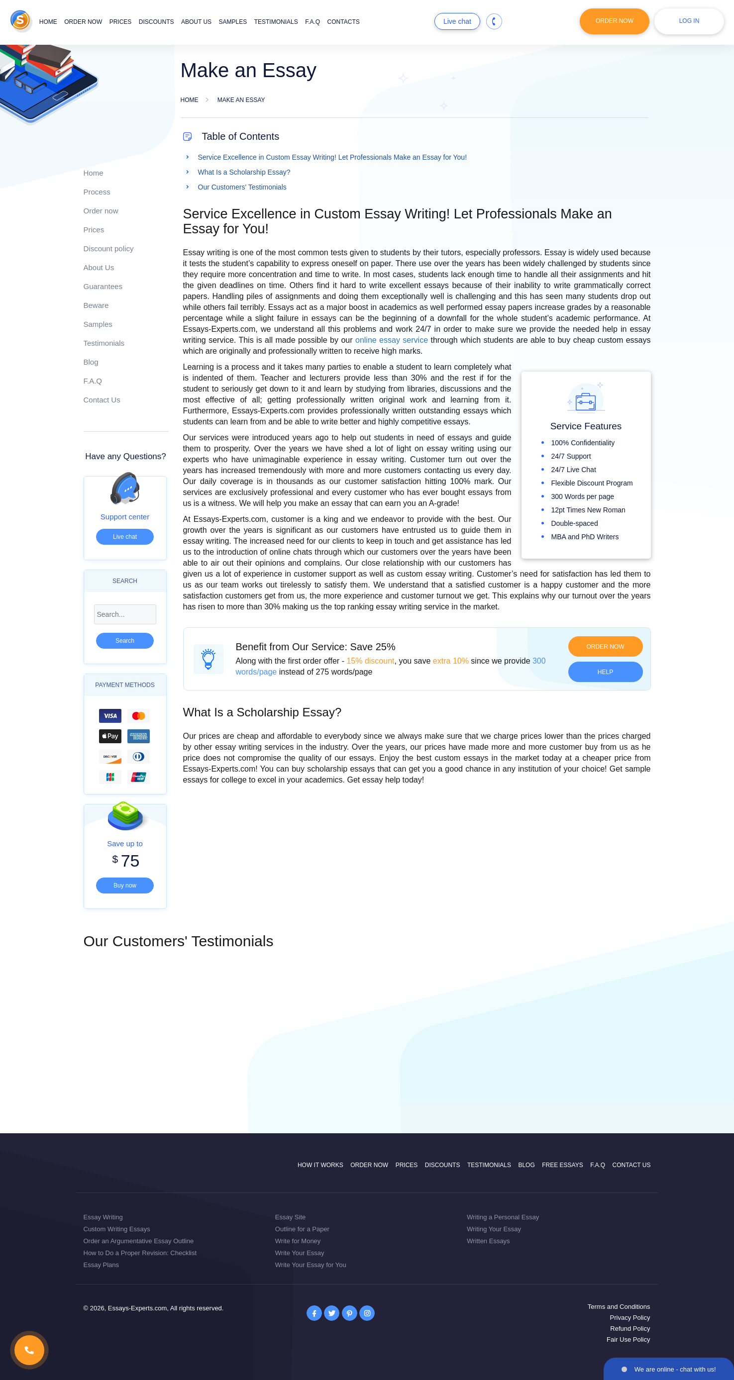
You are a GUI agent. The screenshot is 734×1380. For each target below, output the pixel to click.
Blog (91, 362)
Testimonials (276, 21)
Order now (83, 21)
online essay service (391, 340)
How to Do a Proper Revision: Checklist (140, 1253)
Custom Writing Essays (117, 1229)
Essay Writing (103, 1217)
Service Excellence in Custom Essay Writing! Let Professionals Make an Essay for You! (332, 157)
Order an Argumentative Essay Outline (139, 1241)
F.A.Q (312, 21)
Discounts (156, 21)
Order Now (614, 20)
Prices (120, 21)
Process (97, 192)
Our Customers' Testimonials (242, 187)
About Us (99, 267)
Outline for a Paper (302, 1229)
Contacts (343, 21)
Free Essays (562, 1165)
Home (48, 21)
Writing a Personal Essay (503, 1217)
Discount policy (109, 248)
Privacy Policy (630, 1317)
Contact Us (102, 399)
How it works (320, 1165)
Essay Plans (101, 1265)
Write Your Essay (299, 1253)
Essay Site (290, 1217)
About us (196, 21)
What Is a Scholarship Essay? (244, 172)
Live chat (457, 21)
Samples (233, 21)
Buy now (124, 885)
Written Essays (488, 1241)
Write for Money (298, 1241)
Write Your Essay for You (310, 1265)
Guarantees (103, 286)
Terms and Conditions (619, 1306)
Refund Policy (630, 1328)
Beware (96, 305)
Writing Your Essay (494, 1229)
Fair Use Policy (628, 1339)
